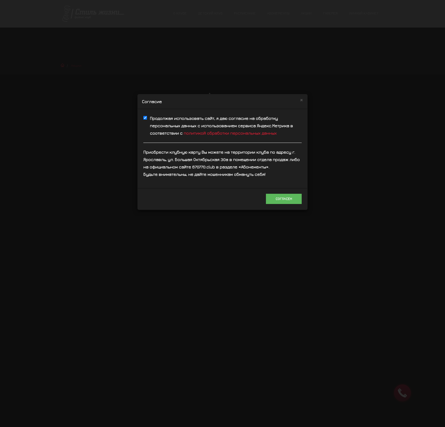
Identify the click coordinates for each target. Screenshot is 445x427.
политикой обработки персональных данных (230, 133)
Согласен (284, 199)
